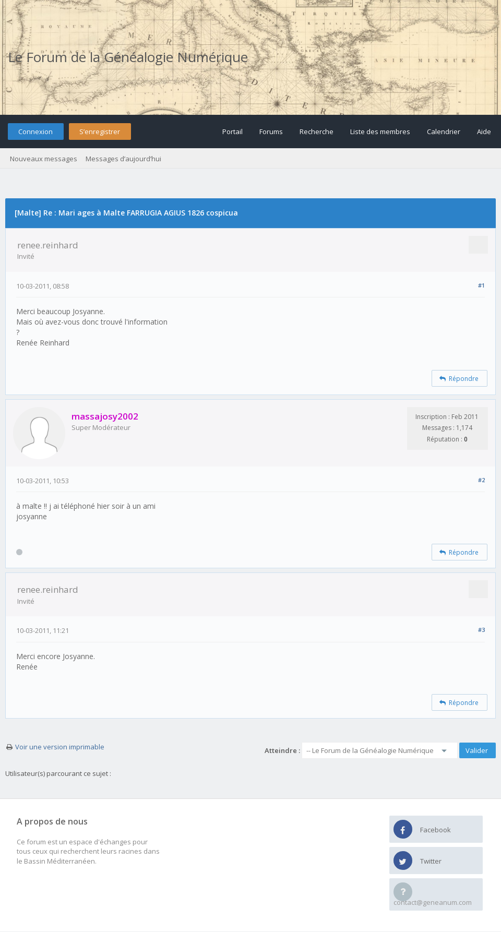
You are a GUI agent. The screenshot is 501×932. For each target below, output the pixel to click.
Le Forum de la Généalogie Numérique (128, 56)
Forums (271, 131)
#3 (481, 630)
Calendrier (443, 131)
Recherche (316, 131)
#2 (481, 480)
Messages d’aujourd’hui (123, 158)
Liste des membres (380, 131)
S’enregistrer (99, 131)
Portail (232, 131)
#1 (481, 285)
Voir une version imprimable (59, 746)
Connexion (35, 131)
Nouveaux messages (43, 158)
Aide (484, 131)
